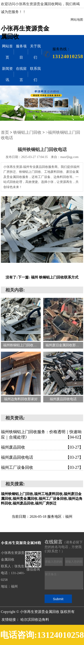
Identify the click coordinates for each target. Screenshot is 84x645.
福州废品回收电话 (42, 457)
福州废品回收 (42, 447)
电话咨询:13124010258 (42, 635)
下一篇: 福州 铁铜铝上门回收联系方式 (48, 277)
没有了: (11, 277)
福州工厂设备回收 (42, 467)
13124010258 (67, 56)
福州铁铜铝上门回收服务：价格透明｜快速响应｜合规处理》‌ (42, 435)
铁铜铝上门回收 (27, 132)
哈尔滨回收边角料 (34, 619)
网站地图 (77, 19)
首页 (5, 132)
